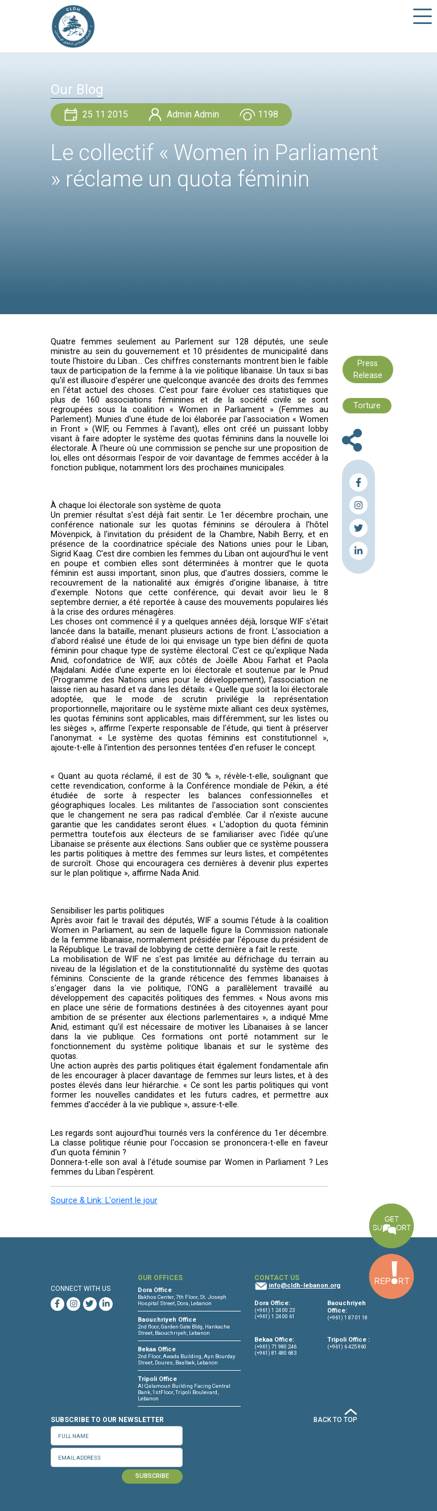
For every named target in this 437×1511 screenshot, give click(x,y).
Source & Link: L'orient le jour (104, 1200)
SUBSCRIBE (152, 1476)
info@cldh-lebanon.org (304, 1285)
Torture (367, 406)
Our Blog (77, 90)
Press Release (367, 370)
